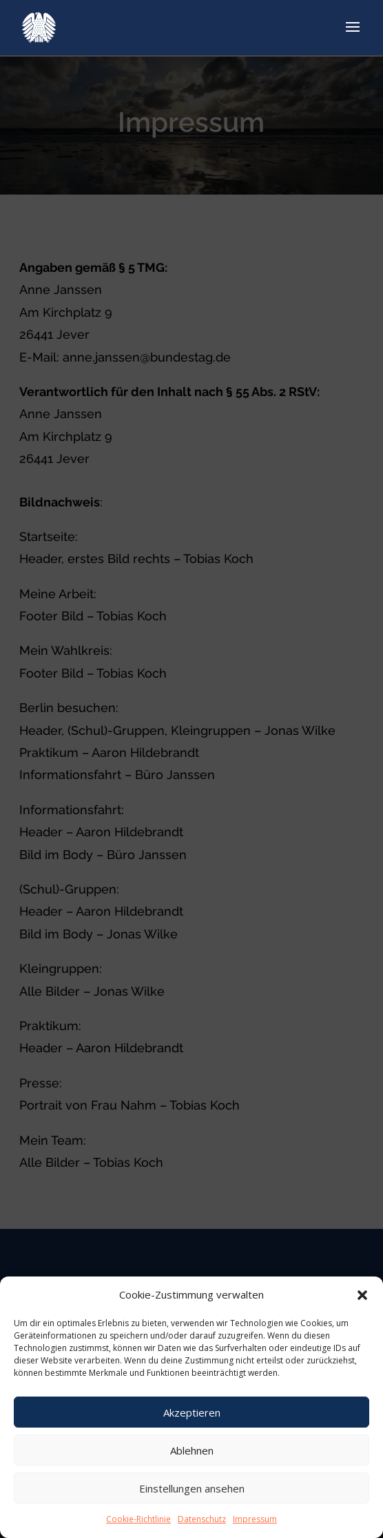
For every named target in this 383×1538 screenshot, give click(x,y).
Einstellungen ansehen (192, 1488)
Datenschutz (202, 1519)
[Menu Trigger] (345, 29)
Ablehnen (192, 1450)
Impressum (255, 1519)
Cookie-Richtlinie (138, 1519)
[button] (362, 1295)
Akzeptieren (191, 1412)
